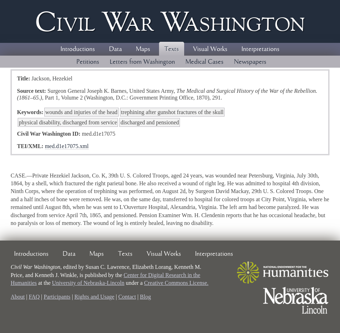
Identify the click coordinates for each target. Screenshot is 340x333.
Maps (143, 49)
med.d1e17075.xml (67, 146)
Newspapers (250, 62)
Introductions (78, 49)
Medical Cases (204, 62)
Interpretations (260, 49)
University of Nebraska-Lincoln (88, 283)
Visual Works (210, 49)
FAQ (34, 297)
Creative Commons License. (176, 283)
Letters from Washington (142, 62)
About (18, 297)
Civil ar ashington (170, 21)
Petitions (87, 62)
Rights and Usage (94, 297)
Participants (57, 297)
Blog (145, 297)
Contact (127, 297)
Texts (171, 49)
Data (115, 49)
